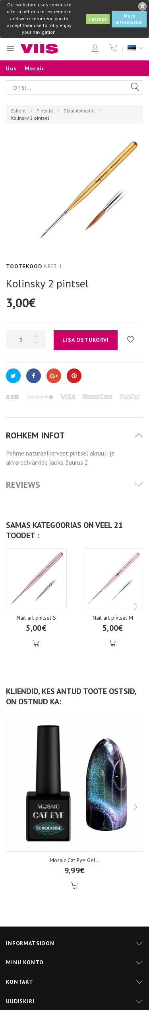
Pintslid (45, 111)
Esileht (18, 111)
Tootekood (24, 266)
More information (129, 19)
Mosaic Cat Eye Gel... (75, 860)
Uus (11, 68)
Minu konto (24, 962)
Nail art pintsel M (113, 617)
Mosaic (35, 68)
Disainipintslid (79, 111)
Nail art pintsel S (36, 617)
